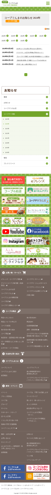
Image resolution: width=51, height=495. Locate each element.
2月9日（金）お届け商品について (26, 64)
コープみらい (18, 485)
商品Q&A (30, 322)
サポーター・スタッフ (9, 412)
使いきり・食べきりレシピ (36, 400)
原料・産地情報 (33, 330)
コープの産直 (5, 326)
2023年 (22, 36)
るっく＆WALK (32, 404)
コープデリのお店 (10, 108)
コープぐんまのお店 (8, 289)
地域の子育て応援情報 (9, 424)
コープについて (6, 367)
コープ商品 (6, 333)
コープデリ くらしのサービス (37, 283)
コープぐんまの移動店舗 (9, 297)
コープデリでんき (8, 293)
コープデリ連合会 (6, 485)
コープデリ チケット (35, 279)
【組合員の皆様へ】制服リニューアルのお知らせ (31, 60)
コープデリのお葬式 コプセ (37, 291)
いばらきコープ (28, 485)
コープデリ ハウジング (35, 287)
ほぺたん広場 (5, 416)
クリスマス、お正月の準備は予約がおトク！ (30, 52)
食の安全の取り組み (8, 330)
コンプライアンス (33, 367)
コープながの (15, 488)
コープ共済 (6, 301)
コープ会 (4, 400)
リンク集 (30, 456)
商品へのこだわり (7, 318)
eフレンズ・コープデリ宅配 (11, 279)
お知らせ (7, 103)
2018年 (22, 40)
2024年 (13, 36)
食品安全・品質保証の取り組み (13, 337)
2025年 (4, 36)
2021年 (41, 36)
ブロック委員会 (6, 396)
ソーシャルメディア (34, 460)
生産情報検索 (32, 326)
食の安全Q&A (31, 318)
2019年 (13, 40)
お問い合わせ (5, 438)
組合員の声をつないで (34, 408)
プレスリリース (9, 163)
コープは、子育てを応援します (37, 392)
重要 (5, 97)
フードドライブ (32, 396)
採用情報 (4, 452)
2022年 (32, 36)
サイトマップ (5, 442)
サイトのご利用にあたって (36, 438)
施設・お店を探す (8, 434)
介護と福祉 (30, 295)
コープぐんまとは (12, 361)
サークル (4, 408)
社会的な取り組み (12, 354)
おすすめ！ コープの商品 (9, 348)
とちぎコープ (39, 485)
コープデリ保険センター (10, 305)
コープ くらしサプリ (9, 428)
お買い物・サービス (13, 273)
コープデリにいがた (27, 488)
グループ (4, 404)
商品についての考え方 (9, 322)
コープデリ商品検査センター (37, 346)
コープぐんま (5, 488)
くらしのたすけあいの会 (9, 420)
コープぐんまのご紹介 (9, 371)
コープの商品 (11, 311)
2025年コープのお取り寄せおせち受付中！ (29, 48)
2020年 (4, 40)
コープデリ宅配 (9, 114)
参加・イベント (12, 386)
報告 (5, 158)
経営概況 (4, 375)
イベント (4, 392)
